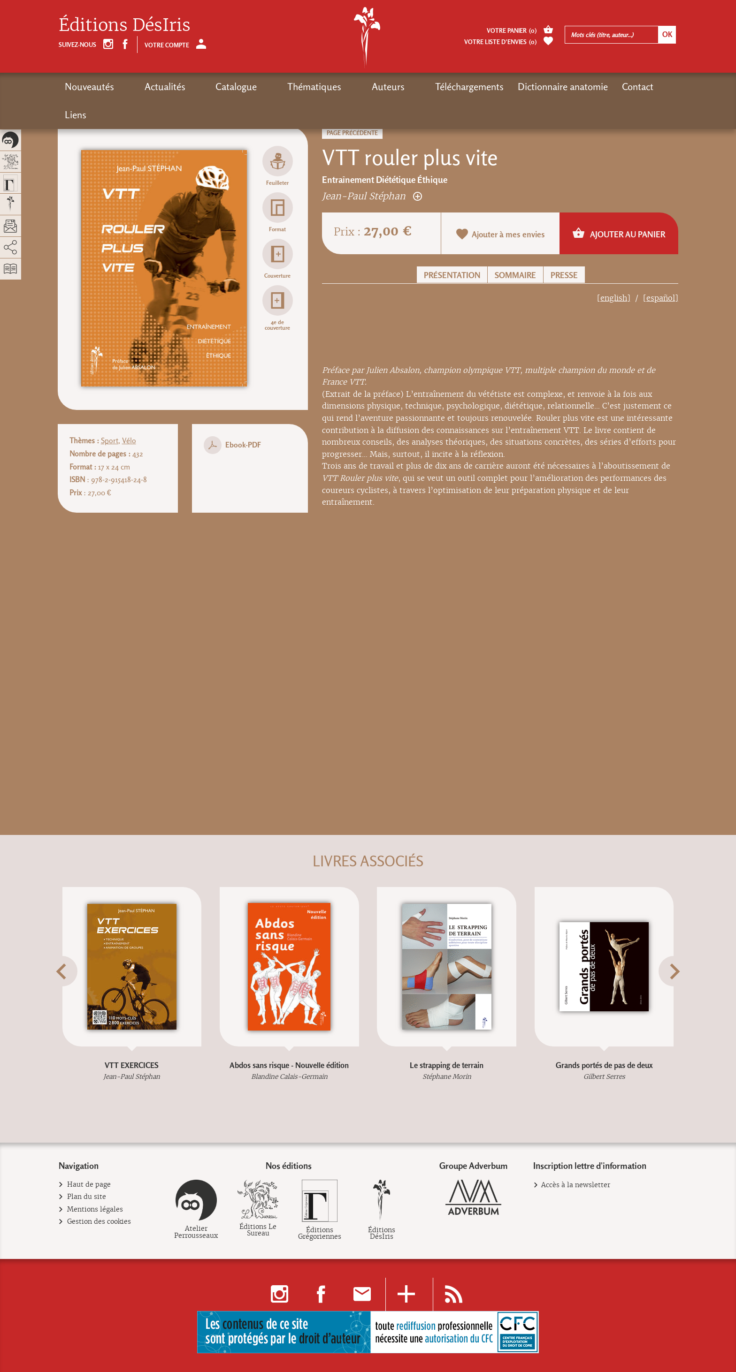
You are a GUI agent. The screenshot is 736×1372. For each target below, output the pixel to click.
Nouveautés (89, 86)
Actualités (148, 86)
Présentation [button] (452, 275)
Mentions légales (95, 1209)
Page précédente (352, 132)
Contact (556, 86)
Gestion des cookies (99, 1221)
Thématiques (265, 86)
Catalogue (203, 86)
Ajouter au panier (619, 233)
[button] (70, 993)
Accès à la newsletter (575, 1185)
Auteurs (323, 86)
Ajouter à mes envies (500, 234)
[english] (613, 298)
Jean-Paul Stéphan (372, 196)
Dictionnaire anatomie (481, 86)
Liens (596, 86)
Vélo (129, 440)
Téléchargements (387, 86)
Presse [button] (564, 275)
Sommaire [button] (515, 275)
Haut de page (89, 1184)
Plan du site (87, 1196)
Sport (109, 440)
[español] (660, 298)
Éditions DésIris (125, 25)
